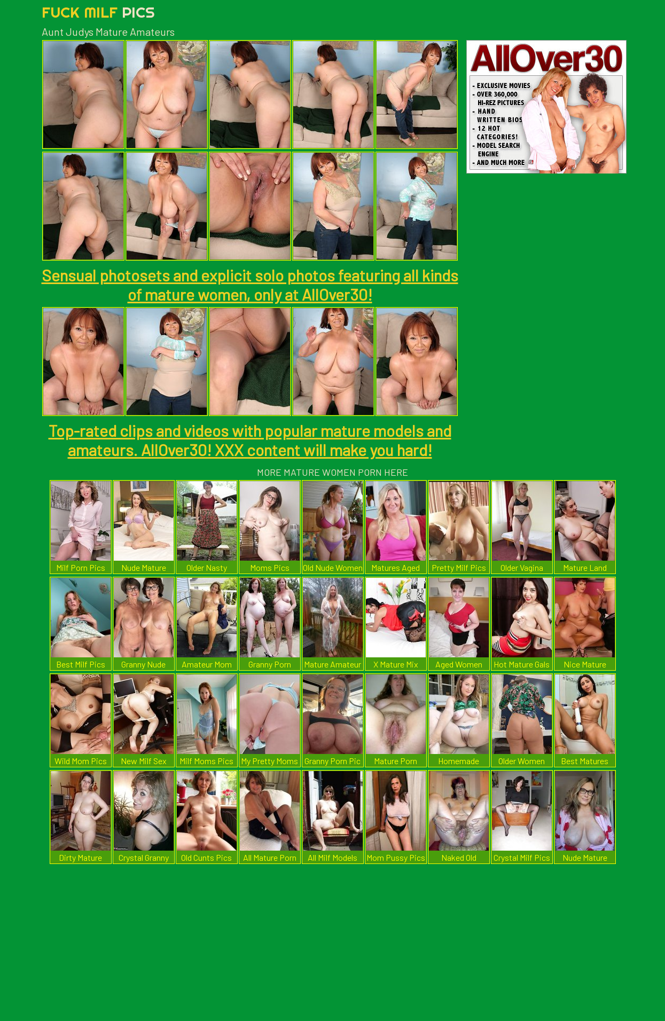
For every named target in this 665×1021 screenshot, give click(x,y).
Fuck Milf (98, 12)
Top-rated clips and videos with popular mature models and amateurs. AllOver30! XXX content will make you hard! (250, 440)
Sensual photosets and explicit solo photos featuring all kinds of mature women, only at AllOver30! (250, 284)
